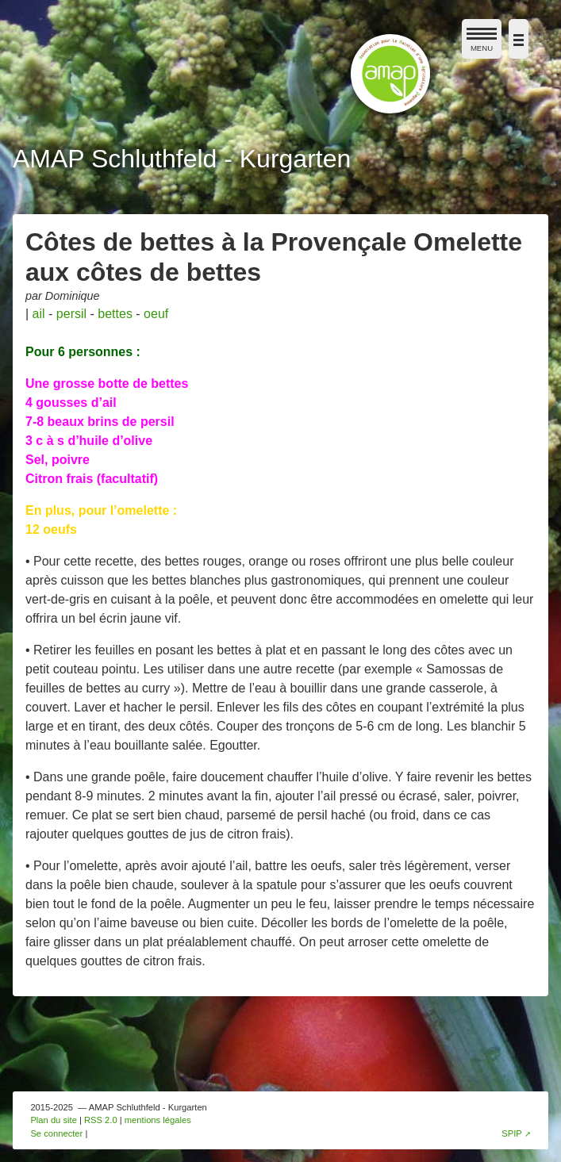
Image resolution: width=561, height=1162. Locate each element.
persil (71, 313)
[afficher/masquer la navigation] (518, 39)
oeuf (156, 313)
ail (39, 313)
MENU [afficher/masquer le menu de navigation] (482, 42)
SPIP (511, 1133)
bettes (115, 313)
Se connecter (56, 1133)
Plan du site (53, 1120)
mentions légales (158, 1120)
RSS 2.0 (100, 1120)
